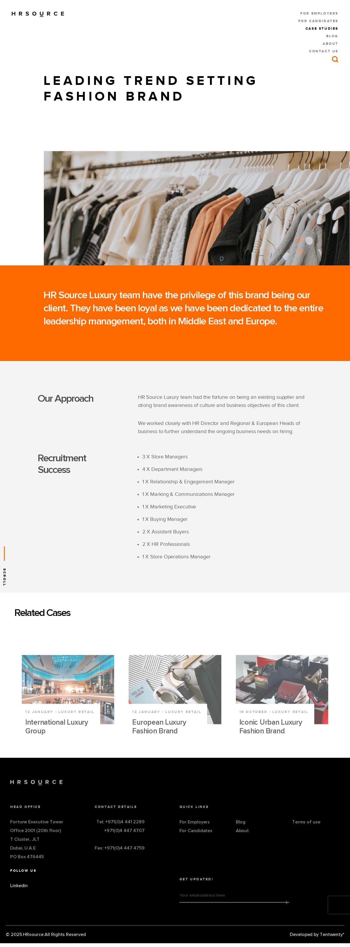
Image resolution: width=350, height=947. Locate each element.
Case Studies (322, 28)
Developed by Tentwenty (317, 934)
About (330, 44)
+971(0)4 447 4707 (124, 838)
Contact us (323, 51)
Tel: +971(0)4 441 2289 (120, 829)
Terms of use (306, 829)
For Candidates (318, 21)
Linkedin (19, 902)
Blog (332, 36)
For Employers (319, 13)
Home (54, 139)
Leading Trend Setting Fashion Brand (160, 139)
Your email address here (202, 903)
